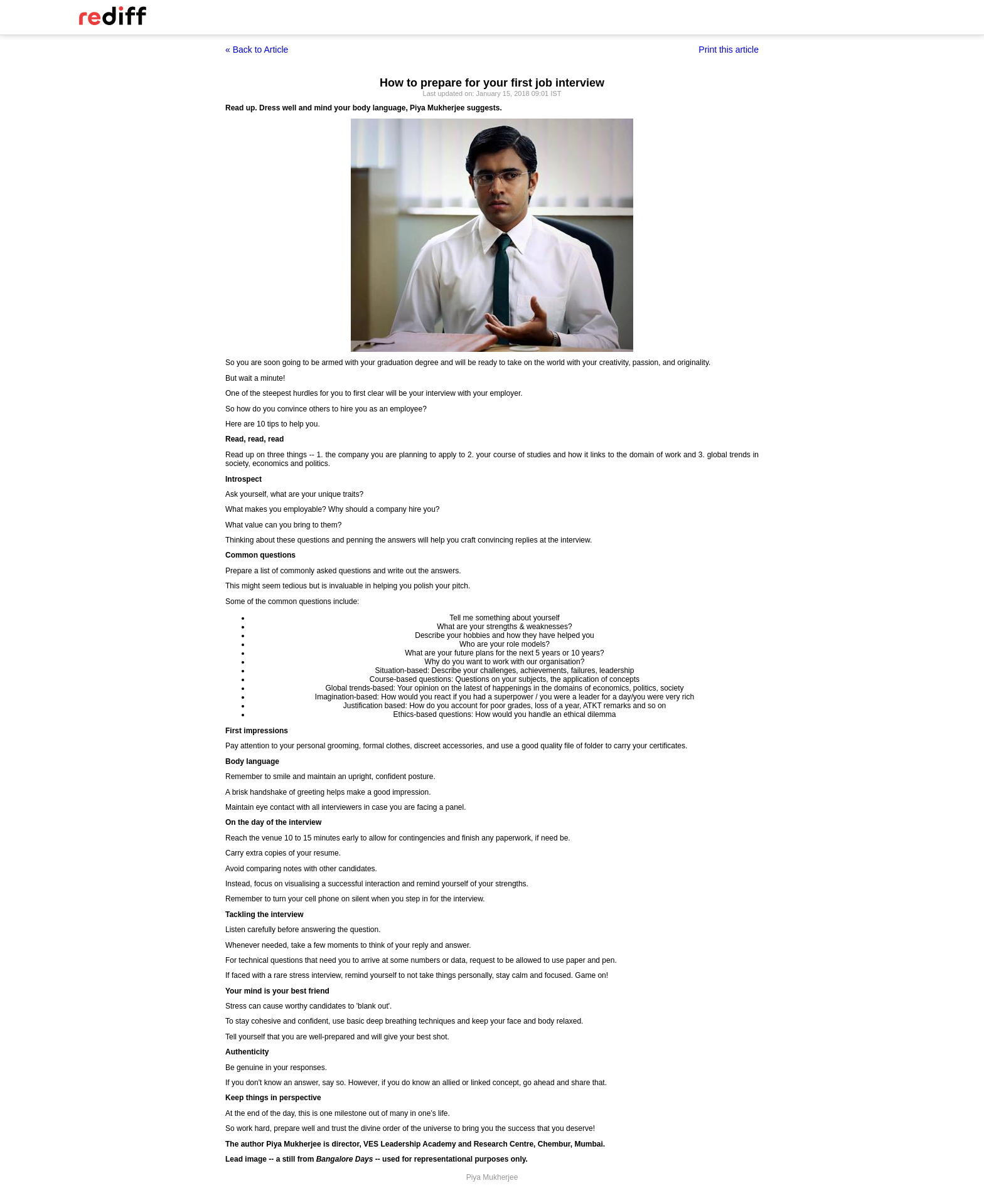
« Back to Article (256, 50)
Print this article (728, 50)
